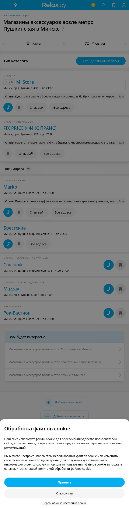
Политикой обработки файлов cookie (64, 469)
